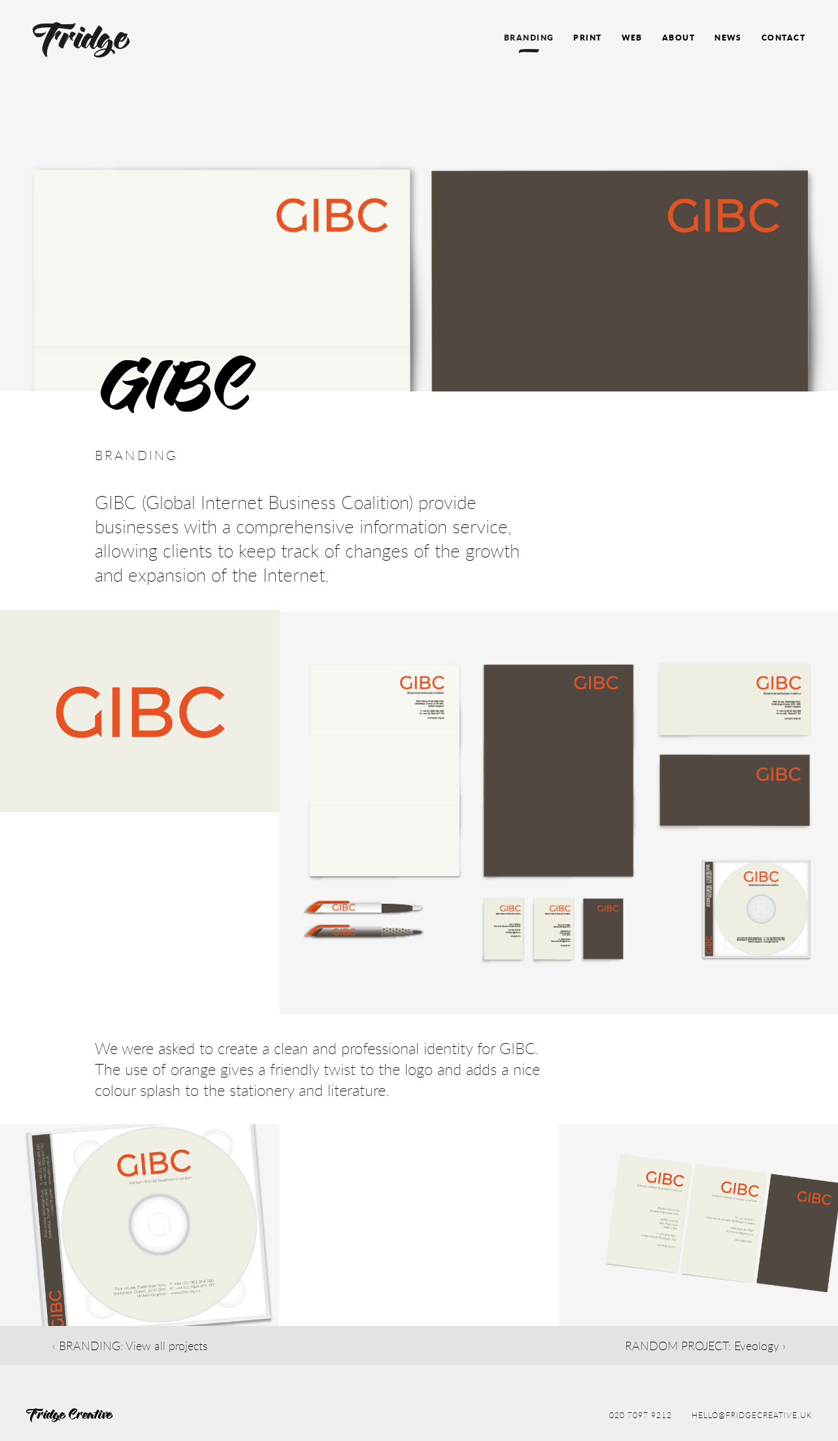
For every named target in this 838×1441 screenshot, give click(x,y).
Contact (783, 37)
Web (632, 37)
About (678, 37)
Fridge (82, 40)
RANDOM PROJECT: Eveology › (705, 1345)
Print (587, 37)
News (728, 37)
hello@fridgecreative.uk (752, 1415)
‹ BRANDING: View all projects (130, 1345)
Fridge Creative (69, 1415)
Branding (529, 37)
